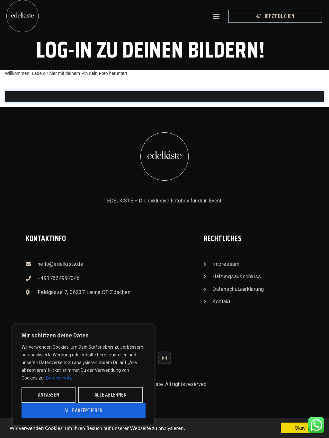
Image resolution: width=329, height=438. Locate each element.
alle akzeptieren (83, 410)
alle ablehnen (110, 394)
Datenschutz (59, 377)
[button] (216, 16)
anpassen (48, 394)
